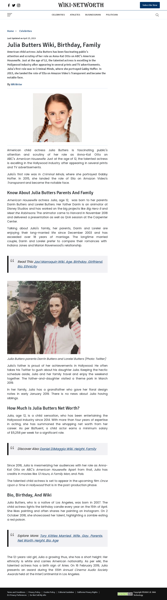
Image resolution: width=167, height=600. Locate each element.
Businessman (93, 14)
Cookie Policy (49, 592)
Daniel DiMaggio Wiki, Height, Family (68, 449)
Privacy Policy (34, 592)
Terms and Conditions (16, 592)
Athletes (75, 14)
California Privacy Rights (87, 592)
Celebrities (58, 14)
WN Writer (16, 84)
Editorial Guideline (66, 592)
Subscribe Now (150, 5)
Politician (112, 14)
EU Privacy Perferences (17, 595)
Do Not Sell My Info (38, 595)
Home (10, 31)
